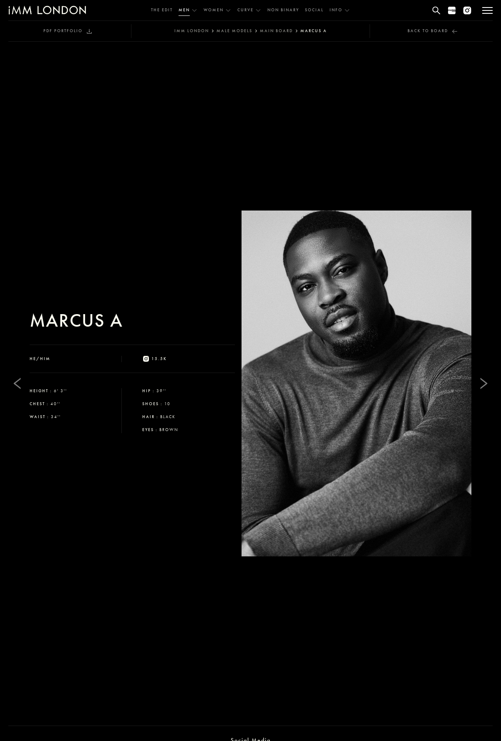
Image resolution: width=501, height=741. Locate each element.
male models (234, 30)
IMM (191, 30)
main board (276, 30)
